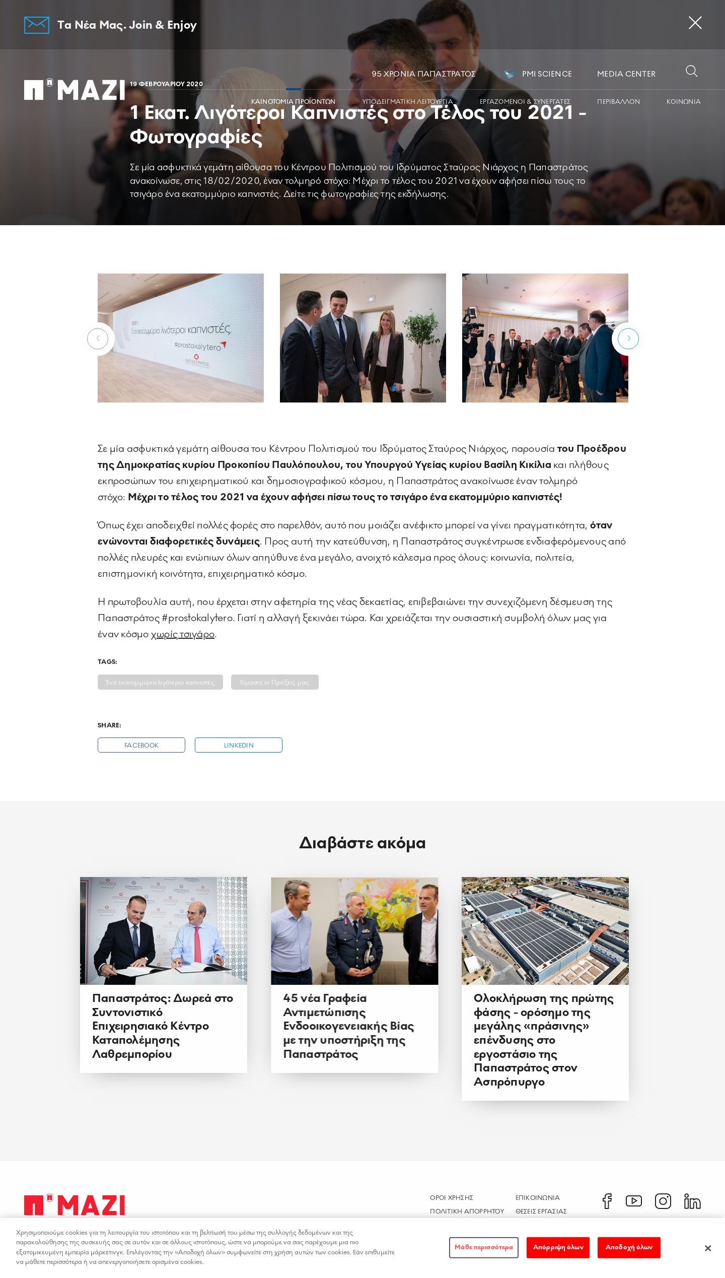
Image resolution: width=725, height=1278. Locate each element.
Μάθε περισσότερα (484, 1252)
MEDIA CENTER (626, 74)
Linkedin (239, 746)
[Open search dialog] (692, 72)
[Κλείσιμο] (708, 1252)
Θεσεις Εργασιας (541, 1211)
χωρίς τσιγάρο (182, 634)
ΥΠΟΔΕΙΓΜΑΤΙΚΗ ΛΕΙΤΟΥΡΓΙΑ (407, 102)
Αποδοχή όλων (629, 1252)
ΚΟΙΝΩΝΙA (684, 102)
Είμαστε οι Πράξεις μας (275, 683)
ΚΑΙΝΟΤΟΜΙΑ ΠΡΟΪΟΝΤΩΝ (293, 102)
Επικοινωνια (538, 1198)
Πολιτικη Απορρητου (467, 1211)
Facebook (141, 746)
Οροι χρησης (451, 1198)
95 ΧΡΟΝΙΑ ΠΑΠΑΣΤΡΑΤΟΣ (424, 74)
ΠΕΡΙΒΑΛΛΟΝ (618, 102)
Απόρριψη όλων (558, 1252)
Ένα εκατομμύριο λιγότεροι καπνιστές (160, 683)
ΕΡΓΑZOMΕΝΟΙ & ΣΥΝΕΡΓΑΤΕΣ (525, 102)
